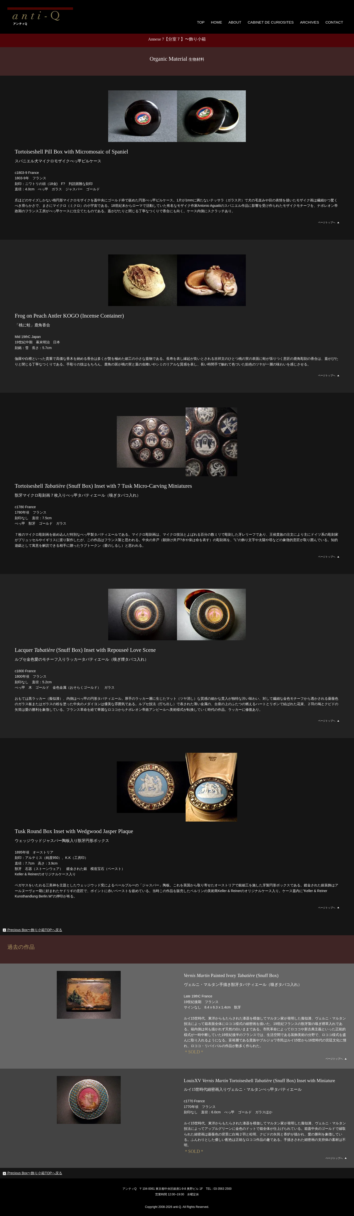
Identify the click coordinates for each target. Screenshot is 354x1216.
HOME (219, 21)
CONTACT (334, 21)
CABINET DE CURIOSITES (272, 21)
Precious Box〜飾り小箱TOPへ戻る (32, 929)
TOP (203, 21)
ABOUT (238, 21)
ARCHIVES (310, 21)
